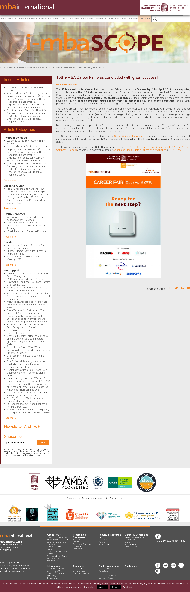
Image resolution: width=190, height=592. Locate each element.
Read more (10, 180)
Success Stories (131, 547)
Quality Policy (104, 569)
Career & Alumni (14, 185)
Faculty (101, 537)
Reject (115, 587)
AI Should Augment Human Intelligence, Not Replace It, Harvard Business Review (28, 411)
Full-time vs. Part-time (82, 544)
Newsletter (144, 18)
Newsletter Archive (22, 426)
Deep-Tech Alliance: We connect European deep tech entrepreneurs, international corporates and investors (27, 319)
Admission (77, 547)
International (87, 18)
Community (100, 18)
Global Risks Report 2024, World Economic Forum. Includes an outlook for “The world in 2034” (29, 350)
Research (102, 542)
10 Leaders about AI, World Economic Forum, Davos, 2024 (27, 405)
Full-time (76, 539)
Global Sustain (133, 149)
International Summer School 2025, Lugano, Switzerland (25, 247)
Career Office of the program (129, 136)
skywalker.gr (159, 149)
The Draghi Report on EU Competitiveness (20, 331)
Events (8, 242)
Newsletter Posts (16, 67)
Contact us (132, 18)
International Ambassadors (57, 569)
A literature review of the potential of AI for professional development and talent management (28, 296)
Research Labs (104, 544)
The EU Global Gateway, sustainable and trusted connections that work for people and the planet (28, 364)
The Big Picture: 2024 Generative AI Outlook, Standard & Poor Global (25, 400)
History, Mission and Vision (57, 540)
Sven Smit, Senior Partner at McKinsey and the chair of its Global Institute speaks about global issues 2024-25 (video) (27, 340)
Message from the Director (57, 537)
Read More (128, 587)
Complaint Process (106, 578)
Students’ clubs (79, 571)
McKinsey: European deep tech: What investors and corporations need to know (27, 304)
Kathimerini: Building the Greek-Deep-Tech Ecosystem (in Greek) (26, 326)
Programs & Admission (26, 18)
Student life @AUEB (54, 571)
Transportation (53, 578)
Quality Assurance (117, 18)
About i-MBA (6, 18)
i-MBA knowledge (15, 137)
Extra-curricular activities (82, 573)
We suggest (11, 270)
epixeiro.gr (119, 149)
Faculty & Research (48, 18)
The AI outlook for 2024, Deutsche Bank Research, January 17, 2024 (28, 394)
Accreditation (104, 571)
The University (52, 561)
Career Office (130, 540)
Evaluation (103, 573)
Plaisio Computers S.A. (141, 147)
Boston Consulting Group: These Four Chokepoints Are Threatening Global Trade (27, 373)
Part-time (76, 542)
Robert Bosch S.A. (166, 147)
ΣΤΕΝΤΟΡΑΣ (175, 149)
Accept (102, 587)
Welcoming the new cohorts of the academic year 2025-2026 (25, 218)
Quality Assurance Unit (108, 576)
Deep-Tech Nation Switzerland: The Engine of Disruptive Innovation (26, 312)
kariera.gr (147, 149)
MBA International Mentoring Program (26, 231)
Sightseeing (51, 576)
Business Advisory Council (57, 556)
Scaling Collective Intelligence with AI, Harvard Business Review (27, 289)
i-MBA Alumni (78, 569)
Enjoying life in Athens (56, 573)
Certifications (78, 549)
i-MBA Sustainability (55, 558)
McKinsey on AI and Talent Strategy (26, 279)
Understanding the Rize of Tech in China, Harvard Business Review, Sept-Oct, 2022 (28, 380)
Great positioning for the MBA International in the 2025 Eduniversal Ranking (26, 225)
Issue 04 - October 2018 (38, 67)
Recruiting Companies (133, 544)
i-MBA (3, 67)
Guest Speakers (105, 540)
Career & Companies (69, 18)
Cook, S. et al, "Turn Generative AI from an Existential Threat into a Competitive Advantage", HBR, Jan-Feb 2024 (27, 387)
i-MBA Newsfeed (15, 214)
